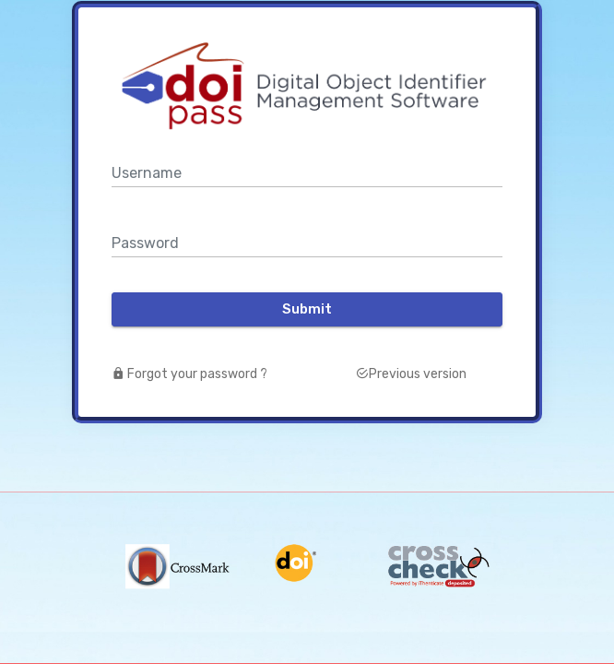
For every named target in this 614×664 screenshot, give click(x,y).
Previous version (411, 374)
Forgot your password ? (189, 374)
